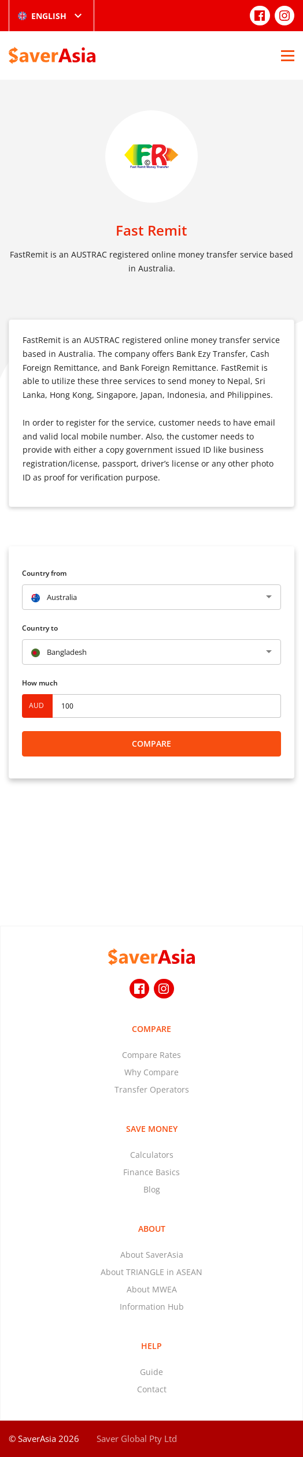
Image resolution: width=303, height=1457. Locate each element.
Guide (151, 1371)
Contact (152, 1389)
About (151, 1228)
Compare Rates (151, 1054)
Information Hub (152, 1306)
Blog (151, 1189)
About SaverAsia (151, 1254)
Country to (40, 628)
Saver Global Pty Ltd (137, 1438)
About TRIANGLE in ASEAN (151, 1271)
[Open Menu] (287, 55)
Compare (151, 743)
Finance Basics (151, 1172)
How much (40, 683)
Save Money (152, 1128)
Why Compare (151, 1072)
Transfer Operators (151, 1089)
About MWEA (152, 1289)
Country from (44, 573)
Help (151, 1345)
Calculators (151, 1154)
